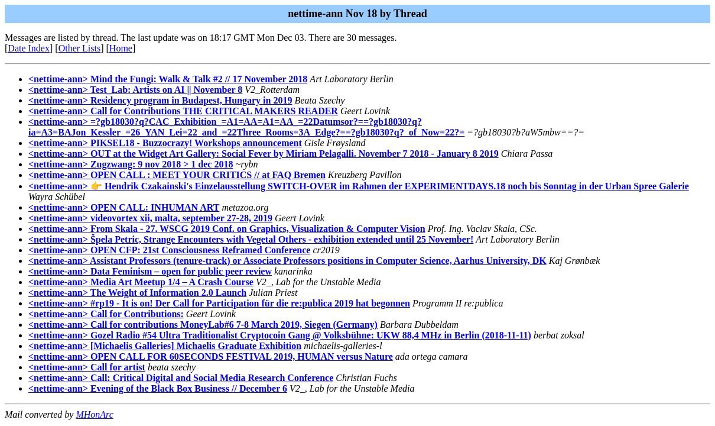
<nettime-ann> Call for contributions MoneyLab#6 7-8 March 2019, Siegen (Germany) (203, 325)
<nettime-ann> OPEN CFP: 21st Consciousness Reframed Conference (169, 250)
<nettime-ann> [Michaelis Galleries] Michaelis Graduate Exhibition (164, 346)
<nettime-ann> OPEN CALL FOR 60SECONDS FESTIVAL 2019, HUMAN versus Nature (210, 356)
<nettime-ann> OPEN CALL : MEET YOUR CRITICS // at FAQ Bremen (177, 175)
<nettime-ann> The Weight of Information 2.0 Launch (137, 293)
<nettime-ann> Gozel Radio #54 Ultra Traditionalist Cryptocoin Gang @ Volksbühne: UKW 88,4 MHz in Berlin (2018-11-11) (279, 335)
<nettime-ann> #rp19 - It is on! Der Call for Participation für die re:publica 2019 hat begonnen (219, 303)
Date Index (29, 48)
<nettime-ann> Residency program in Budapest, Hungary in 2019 (160, 100)
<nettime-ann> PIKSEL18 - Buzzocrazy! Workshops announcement (165, 143)
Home (120, 48)
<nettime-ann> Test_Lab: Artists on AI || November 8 (135, 90)
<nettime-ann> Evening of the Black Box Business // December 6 (157, 388)
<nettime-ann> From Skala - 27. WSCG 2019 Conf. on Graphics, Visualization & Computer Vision (226, 229)
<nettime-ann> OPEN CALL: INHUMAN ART (123, 207)
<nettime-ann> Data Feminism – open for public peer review (150, 271)
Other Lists (79, 48)
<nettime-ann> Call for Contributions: (106, 314)
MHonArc (94, 414)
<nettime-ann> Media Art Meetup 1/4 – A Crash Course (141, 282)
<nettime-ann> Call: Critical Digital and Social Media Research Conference (180, 378)
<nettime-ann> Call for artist (86, 367)
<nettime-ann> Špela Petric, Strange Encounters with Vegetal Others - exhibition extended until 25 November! (250, 239)
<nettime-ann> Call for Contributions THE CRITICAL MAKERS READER (183, 111)
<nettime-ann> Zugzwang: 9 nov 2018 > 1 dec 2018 (130, 164)
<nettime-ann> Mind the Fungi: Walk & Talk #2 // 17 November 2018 (167, 79)
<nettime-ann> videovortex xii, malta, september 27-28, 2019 (150, 218)
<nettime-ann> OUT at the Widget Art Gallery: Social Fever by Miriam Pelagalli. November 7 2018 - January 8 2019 (263, 154)
